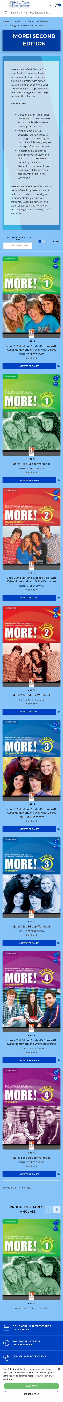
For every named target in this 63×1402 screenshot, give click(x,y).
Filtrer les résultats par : (19, 238)
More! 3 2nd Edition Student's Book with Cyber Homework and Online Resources (31, 810)
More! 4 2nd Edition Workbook (32, 1158)
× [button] (58, 1369)
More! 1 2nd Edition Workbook (32, 464)
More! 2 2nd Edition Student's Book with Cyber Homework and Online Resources (31, 579)
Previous (48, 1209)
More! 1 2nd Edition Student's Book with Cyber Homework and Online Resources (31, 347)
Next (56, 1209)
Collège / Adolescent (36, 21)
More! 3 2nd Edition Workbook (32, 926)
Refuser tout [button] (32, 1394)
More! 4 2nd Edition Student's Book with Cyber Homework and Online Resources (31, 1042)
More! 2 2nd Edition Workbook (32, 695)
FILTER (55, 241)
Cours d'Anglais (11, 25)
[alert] (31, 1383)
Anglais (18, 21)
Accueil (6, 21)
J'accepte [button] (31, 1386)
